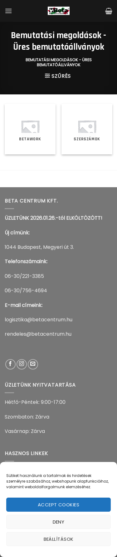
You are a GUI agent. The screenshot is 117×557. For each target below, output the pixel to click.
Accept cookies (58, 504)
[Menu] (8, 10)
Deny (59, 522)
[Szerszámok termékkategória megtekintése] (86, 129)
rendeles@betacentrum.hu (38, 334)
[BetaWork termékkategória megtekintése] (30, 129)
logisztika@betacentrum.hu (38, 319)
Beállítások (59, 539)
